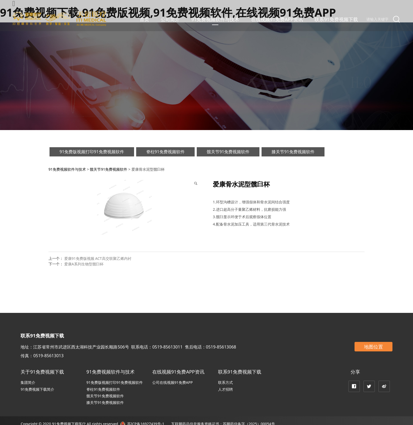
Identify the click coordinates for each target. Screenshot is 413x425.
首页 (144, 19)
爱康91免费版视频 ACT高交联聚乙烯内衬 (97, 258)
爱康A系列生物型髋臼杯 (84, 263)
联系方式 (225, 382)
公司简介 (170, 19)
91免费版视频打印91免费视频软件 (92, 152)
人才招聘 (225, 389)
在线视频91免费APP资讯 (277, 19)
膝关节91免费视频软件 (293, 152)
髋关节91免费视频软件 (228, 152)
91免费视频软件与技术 (215, 19)
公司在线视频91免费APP (172, 382)
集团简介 (28, 382)
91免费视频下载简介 (37, 389)
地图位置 (373, 346)
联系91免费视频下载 (336, 19)
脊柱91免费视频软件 (165, 152)
